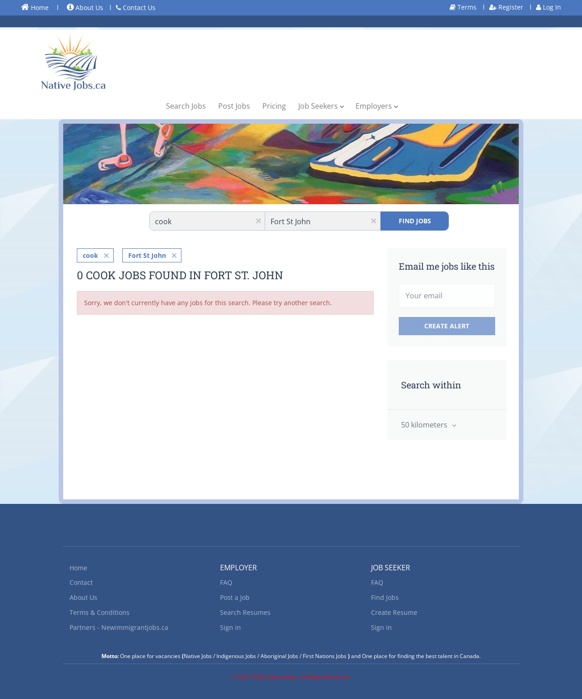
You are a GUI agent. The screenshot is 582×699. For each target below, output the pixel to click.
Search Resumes (245, 612)
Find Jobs (415, 220)
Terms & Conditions (100, 612)
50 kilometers (425, 425)
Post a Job (235, 597)
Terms (463, 7)
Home (35, 7)
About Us (85, 7)
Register (506, 7)
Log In (548, 7)
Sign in (230, 627)
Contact (81, 582)
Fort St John (147, 255)
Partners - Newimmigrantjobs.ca (119, 627)
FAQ (226, 582)
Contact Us (136, 7)
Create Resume (394, 612)
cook (90, 255)
